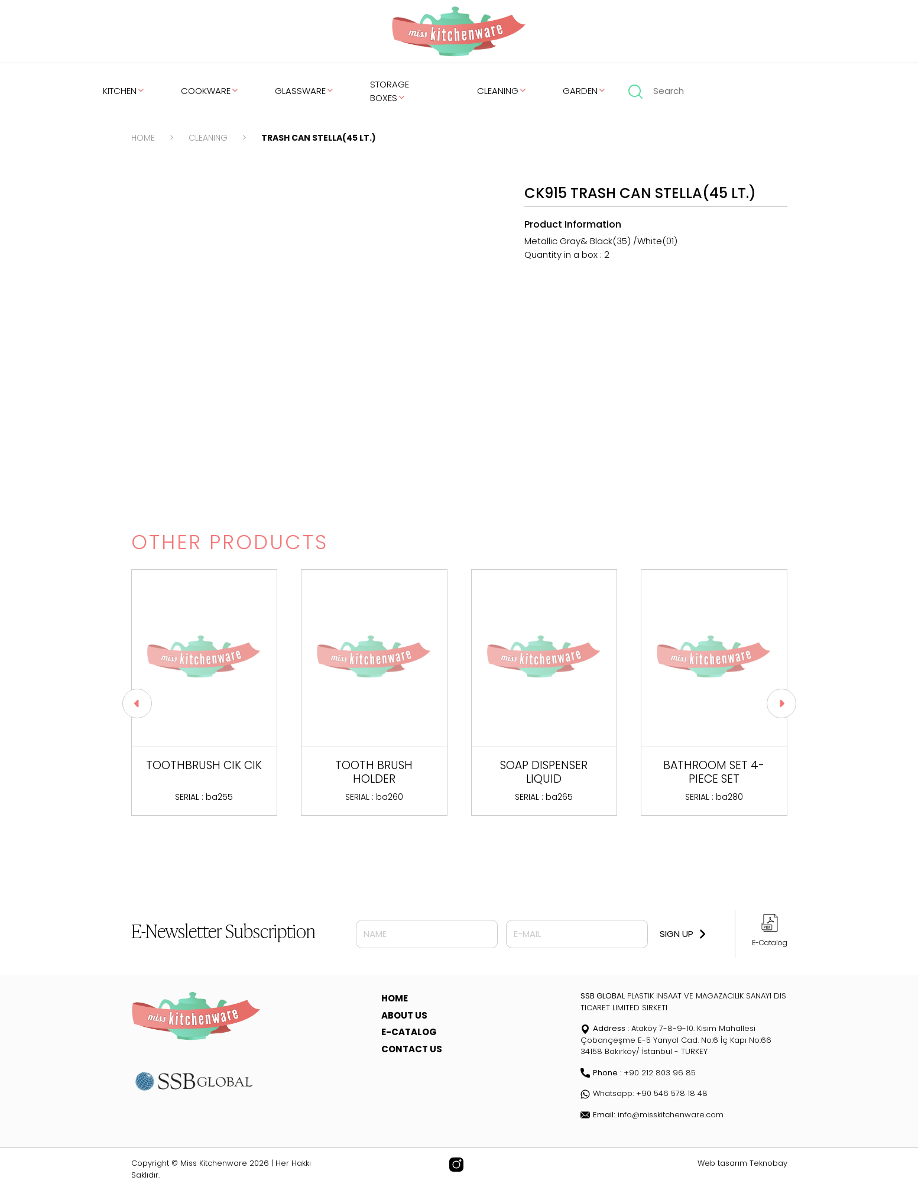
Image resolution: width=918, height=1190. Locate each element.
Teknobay (768, 1163)
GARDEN (584, 91)
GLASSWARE (305, 91)
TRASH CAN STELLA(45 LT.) (318, 138)
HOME (143, 138)
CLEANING (502, 91)
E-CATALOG (409, 1032)
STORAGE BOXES (389, 91)
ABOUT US (404, 1015)
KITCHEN (124, 91)
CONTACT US (411, 1049)
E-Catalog (769, 943)
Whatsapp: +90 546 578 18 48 (644, 1093)
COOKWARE (210, 91)
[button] (781, 703)
